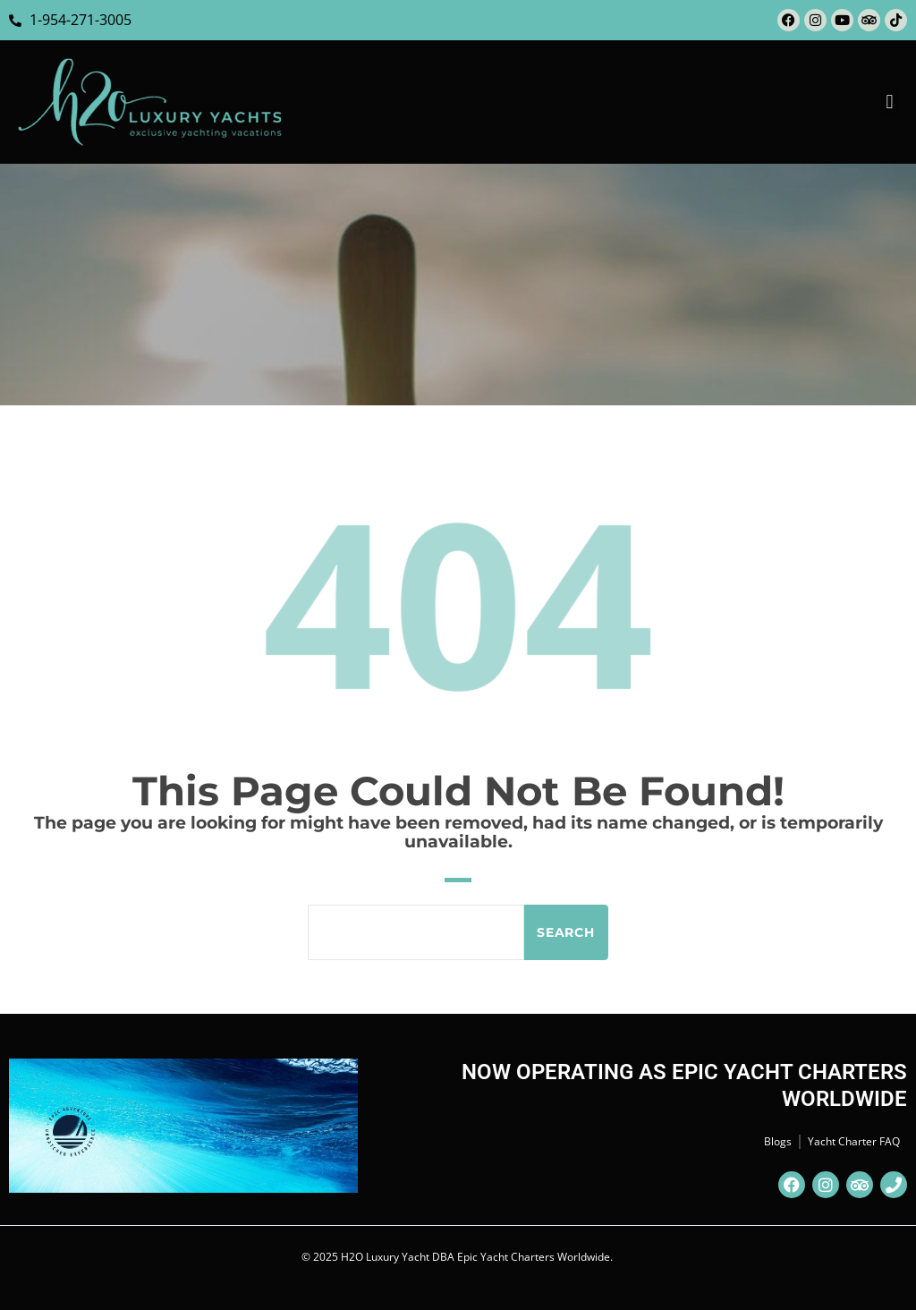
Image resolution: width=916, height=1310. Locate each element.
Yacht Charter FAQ (854, 1141)
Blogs (778, 1141)
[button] (889, 102)
